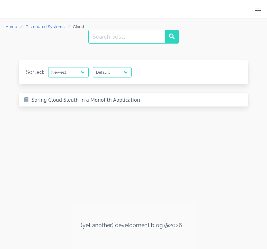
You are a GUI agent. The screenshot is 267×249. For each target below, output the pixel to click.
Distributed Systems (45, 26)
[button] (258, 9)
